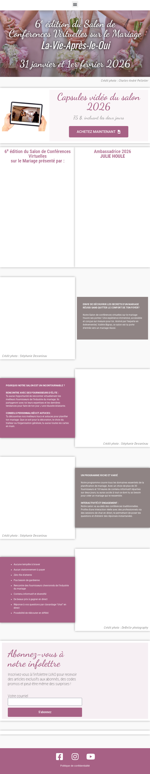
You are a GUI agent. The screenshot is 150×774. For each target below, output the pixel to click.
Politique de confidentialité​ (75, 765)
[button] (75, 4)
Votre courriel (18, 696)
